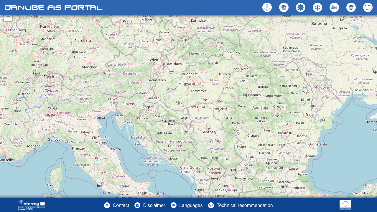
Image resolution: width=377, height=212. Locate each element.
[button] (335, 7)
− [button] (8, 16)
